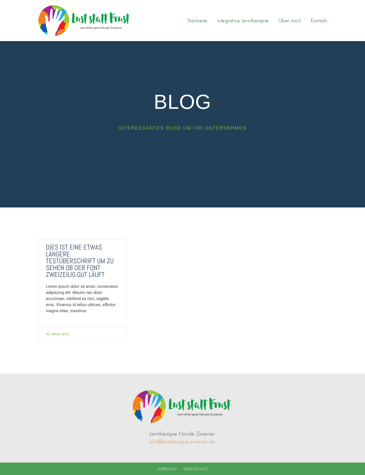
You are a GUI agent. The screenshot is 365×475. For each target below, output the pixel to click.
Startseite (197, 20)
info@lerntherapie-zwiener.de (182, 441)
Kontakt (319, 20)
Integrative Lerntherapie (243, 20)
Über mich (289, 20)
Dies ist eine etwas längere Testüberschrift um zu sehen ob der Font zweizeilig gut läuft (80, 261)
